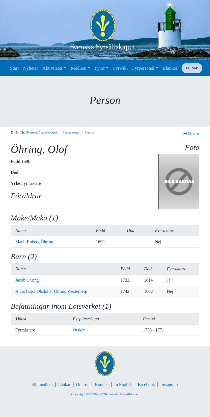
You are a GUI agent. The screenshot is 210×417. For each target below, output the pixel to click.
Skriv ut (191, 133)
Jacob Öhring (27, 280)
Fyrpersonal (143, 68)
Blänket (170, 68)
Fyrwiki (120, 68)
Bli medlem (42, 384)
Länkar (64, 384)
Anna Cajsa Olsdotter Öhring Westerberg (51, 291)
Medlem (78, 68)
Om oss (82, 384)
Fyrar (100, 68)
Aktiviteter (52, 68)
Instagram (169, 384)
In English (123, 384)
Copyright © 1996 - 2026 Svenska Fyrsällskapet (105, 394)
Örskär (79, 330)
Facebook (146, 384)
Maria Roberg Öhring (34, 241)
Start (14, 68)
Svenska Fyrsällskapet (41, 132)
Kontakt (102, 384)
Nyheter (30, 68)
